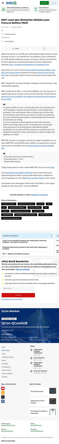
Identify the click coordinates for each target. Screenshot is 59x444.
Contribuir (5, 364)
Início (3, 347)
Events (4, 360)
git (4, 207)
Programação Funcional (20, 211)
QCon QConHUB (14, 323)
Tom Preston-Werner (13, 72)
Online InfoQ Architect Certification (38, 351)
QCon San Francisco (40, 371)
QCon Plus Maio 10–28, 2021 (9, 340)
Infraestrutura (45, 214)
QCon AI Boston (39, 358)
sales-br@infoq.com (36, 425)
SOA (46, 207)
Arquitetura (7, 214)
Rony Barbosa (9, 41)
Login (4, 354)
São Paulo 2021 (34, 337)
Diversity (4, 377)
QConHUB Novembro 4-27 (9, 337)
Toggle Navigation (3, 2)
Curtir (17, 48)
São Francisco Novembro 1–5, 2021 (39, 340)
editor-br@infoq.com (7, 431)
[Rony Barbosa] (2, 41)
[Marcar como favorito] (44, 48)
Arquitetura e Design (26, 204)
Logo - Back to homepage (11, 3)
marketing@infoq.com (36, 431)
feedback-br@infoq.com (8, 425)
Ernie (52, 167)
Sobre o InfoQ (6, 370)
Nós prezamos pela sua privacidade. (12, 299)
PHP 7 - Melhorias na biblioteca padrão (15, 254)
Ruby (49, 204)
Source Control (34, 207)
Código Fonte (38, 211)
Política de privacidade (8, 441)
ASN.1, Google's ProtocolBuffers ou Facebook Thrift (29, 64)
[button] (18, 295)
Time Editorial (6, 367)
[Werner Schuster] (2, 34)
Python (42, 178)
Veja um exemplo (23, 269)
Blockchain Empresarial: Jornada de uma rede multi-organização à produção (24, 248)
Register (44, 3)
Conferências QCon (8, 357)
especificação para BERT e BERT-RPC (19, 173)
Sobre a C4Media (7, 373)
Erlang (5, 211)
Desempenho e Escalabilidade (25, 214)
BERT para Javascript (30, 178)
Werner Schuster (10, 34)
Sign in (54, 3)
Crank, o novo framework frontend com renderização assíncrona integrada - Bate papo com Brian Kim (24, 241)
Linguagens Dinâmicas (17, 207)
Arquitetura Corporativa (39, 195)
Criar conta (5, 350)
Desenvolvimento (9, 204)
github (40, 204)
